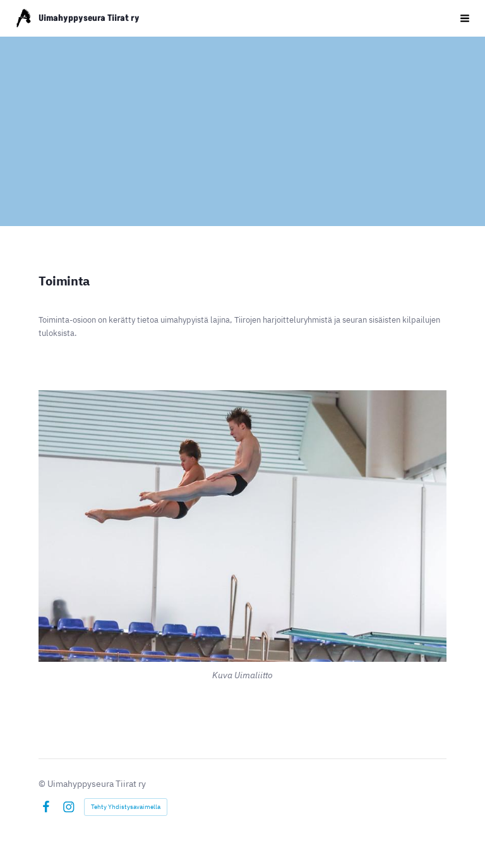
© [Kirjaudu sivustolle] (43, 783)
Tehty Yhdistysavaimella (125, 807)
